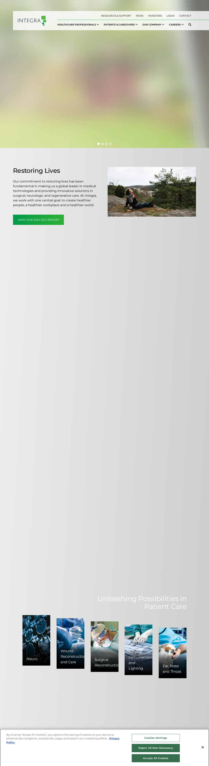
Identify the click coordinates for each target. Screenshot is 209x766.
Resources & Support (116, 15)
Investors (155, 15)
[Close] (202, 748)
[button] (98, 144)
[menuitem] (78, 24)
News (139, 15)
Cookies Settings (155, 739)
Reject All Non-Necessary (155, 749)
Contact (185, 15)
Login (170, 15)
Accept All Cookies (155, 759)
